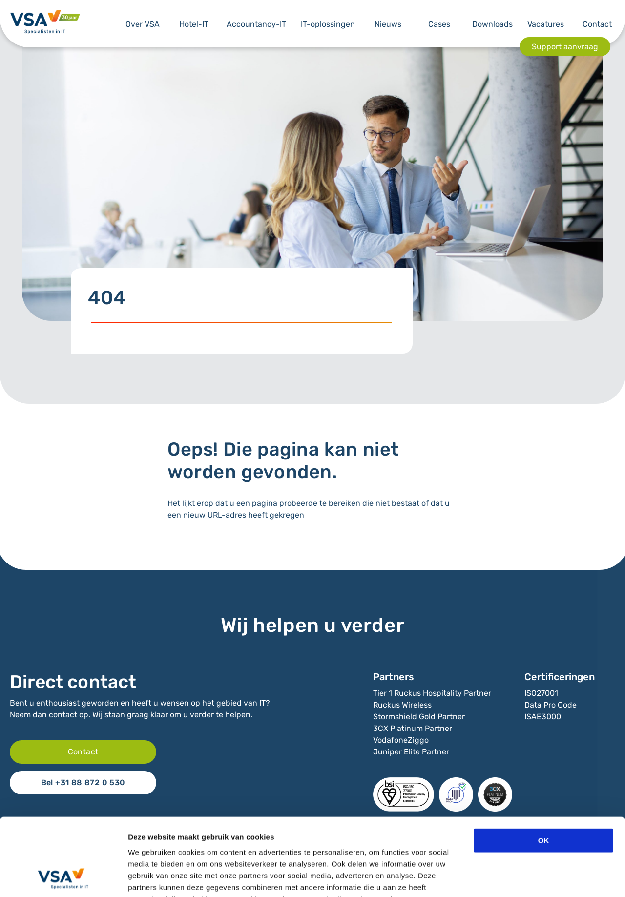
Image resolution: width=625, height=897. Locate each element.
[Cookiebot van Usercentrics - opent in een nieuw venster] (63, 878)
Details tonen (527, 878)
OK (543, 768)
